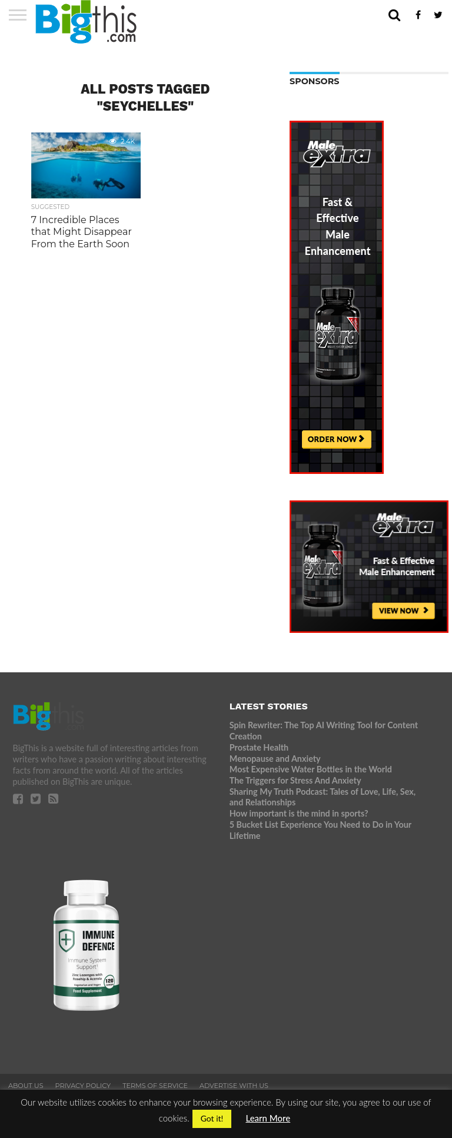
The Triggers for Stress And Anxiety (295, 780)
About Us (26, 1085)
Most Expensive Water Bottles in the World (311, 769)
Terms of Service (155, 1085)
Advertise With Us (234, 1085)
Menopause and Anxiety (275, 759)
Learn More (267, 1118)
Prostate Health (259, 747)
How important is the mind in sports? (299, 813)
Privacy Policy (83, 1085)
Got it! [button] (212, 1118)
